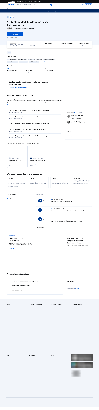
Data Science (53, 310)
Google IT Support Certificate (34, 310)
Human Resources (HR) (55, 320)
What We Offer (10, 334)
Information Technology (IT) (56, 322)
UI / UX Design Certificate (33, 324)
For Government (10, 351)
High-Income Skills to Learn (77, 311)
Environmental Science (12, 59)
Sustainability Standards (33, 61)
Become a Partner (10, 355)
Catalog (8, 340)
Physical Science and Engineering (22, 8)
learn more (77, 289)
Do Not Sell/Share (54, 353)
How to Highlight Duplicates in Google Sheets (80, 315)
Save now (61, 11)
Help (51, 340)
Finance (52, 316)
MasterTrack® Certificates (12, 346)
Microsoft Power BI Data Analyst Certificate (37, 322)
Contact (52, 344)
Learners (30, 332)
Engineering (53, 314)
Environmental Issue (23, 61)
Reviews (45, 52)
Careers (8, 338)
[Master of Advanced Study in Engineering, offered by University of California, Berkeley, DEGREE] (17, 160)
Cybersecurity (10, 308)
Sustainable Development (12, 61)
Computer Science (54, 308)
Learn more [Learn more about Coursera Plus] (12, 249)
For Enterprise (10, 349)
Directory (52, 348)
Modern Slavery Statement (56, 351)
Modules (16, 52)
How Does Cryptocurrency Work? (78, 313)
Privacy (52, 338)
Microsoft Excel (10, 318)
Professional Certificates (12, 344)
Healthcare (53, 318)
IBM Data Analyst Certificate (34, 316)
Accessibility (53, 342)
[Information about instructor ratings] (74, 112)
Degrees (9, 348)
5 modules (13, 43)
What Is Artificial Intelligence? (77, 325)
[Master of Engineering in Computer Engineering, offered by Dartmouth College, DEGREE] (60, 161)
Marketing (53, 324)
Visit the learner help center (73, 284)
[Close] (90, 11)
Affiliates (52, 349)
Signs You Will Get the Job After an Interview (80, 323)
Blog (30, 338)
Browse (12, 8)
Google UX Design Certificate (34, 314)
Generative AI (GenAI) (11, 316)
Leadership (9, 336)
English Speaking (10, 314)
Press (52, 332)
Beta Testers (31, 336)
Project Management (11, 322)
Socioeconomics (31, 59)
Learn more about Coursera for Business (18, 87)
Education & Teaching (55, 312)
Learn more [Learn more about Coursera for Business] (70, 249)
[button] (83, 4)
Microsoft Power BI (10, 320)
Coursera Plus (10, 342)
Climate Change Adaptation (49, 59)
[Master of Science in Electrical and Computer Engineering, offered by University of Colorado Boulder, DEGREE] (82, 161)
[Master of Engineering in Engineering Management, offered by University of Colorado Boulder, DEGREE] (39, 161)
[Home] (8, 8)
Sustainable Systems (22, 59)
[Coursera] (11, 5)
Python (8, 324)
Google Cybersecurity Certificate (35, 306)
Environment (39, 59)
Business (52, 306)
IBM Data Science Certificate (34, 318)
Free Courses (9, 359)
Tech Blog (31, 342)
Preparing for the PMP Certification (79, 321)
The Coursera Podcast (33, 340)
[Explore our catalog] (18, 4)
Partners (30, 334)
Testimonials (36, 52)
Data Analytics (10, 310)
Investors (52, 334)
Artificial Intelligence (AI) (11, 306)
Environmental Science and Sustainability (38, 8)
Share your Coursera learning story (14, 361)
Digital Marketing (10, 312)
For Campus (9, 353)
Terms (52, 336)
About (9, 52)
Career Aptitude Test (76, 306)
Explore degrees (42, 246)
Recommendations (25, 52)
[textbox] (37, 4)
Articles (52, 346)
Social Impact (9, 357)
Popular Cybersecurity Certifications (79, 319)
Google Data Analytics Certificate (35, 308)
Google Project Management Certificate (36, 312)
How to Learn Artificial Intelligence (78, 317)
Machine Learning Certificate (34, 320)
